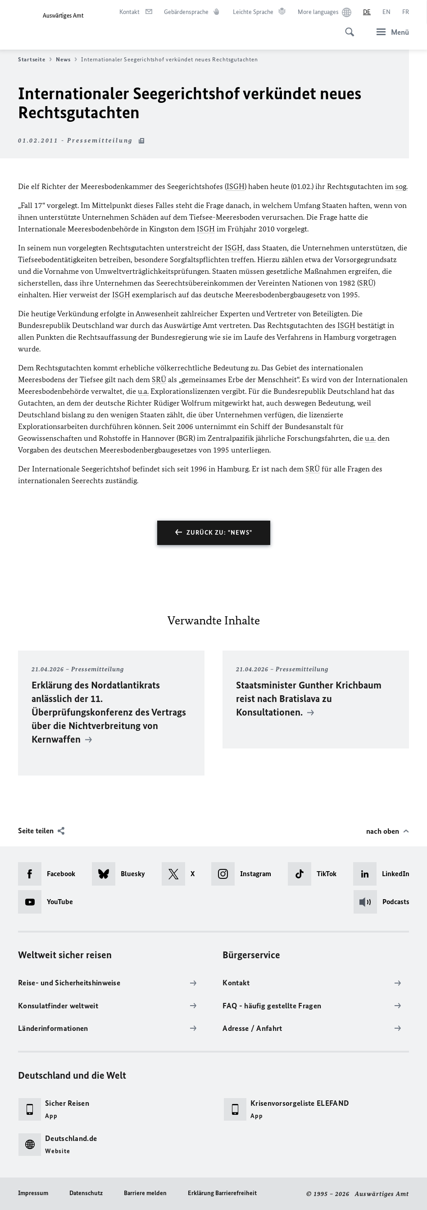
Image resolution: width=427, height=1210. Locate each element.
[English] (386, 12)
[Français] (405, 12)
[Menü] (390, 32)
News (66, 59)
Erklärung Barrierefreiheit (222, 1193)
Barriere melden (145, 1193)
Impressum (33, 1193)
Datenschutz (86, 1193)
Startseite (35, 59)
